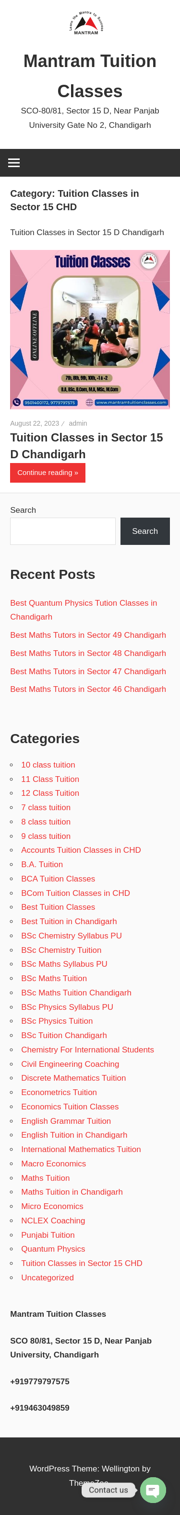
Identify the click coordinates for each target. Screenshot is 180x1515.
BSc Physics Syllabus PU (67, 1007)
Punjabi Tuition (48, 1235)
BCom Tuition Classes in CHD (75, 893)
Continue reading (44, 472)
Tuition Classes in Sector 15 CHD (82, 1263)
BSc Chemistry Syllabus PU (71, 935)
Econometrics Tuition (59, 1092)
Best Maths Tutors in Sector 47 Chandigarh (88, 671)
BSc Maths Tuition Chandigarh (76, 992)
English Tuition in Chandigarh (74, 1135)
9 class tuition (46, 836)
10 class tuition (48, 764)
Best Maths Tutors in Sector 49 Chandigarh (88, 635)
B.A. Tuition (42, 864)
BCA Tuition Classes (58, 878)
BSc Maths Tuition (54, 978)
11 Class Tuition (50, 779)
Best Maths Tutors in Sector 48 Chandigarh (88, 653)
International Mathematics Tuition (81, 1149)
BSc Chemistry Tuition (61, 950)
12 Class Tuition (50, 793)
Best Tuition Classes (58, 907)
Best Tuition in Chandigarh (69, 921)
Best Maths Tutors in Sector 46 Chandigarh (88, 689)
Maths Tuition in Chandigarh (72, 1192)
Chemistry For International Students (87, 1049)
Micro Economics (52, 1206)
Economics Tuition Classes (70, 1106)
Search (23, 510)
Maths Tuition (45, 1178)
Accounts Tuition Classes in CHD (81, 850)
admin (78, 423)
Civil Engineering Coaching (70, 1064)
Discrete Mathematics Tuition (73, 1078)
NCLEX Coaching (53, 1220)
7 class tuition (46, 807)
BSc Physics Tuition (57, 1021)
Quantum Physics (53, 1249)
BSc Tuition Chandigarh (64, 1035)
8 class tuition (46, 821)
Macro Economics (53, 1163)
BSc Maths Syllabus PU (64, 964)
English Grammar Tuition (66, 1121)
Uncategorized (47, 1277)
